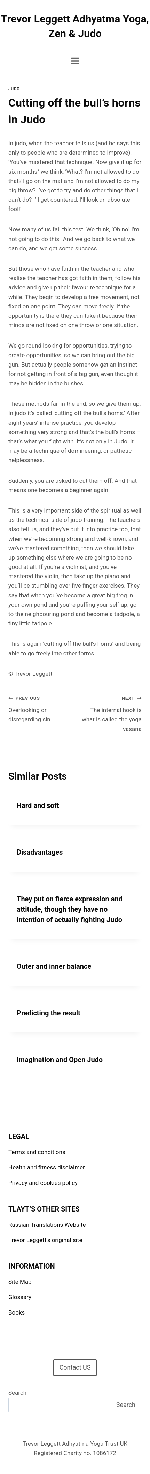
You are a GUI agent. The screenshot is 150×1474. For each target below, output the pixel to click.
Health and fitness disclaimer (46, 1167)
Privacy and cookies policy (43, 1182)
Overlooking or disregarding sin (38, 708)
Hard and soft (38, 805)
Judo (14, 88)
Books (16, 1312)
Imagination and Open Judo (60, 1060)
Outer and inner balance (54, 966)
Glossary (19, 1296)
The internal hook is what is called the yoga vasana (111, 712)
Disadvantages (40, 852)
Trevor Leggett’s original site (45, 1239)
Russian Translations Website (47, 1224)
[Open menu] (75, 60)
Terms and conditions (36, 1152)
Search (17, 1392)
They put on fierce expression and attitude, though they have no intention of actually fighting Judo (70, 909)
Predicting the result (48, 1013)
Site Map (20, 1281)
